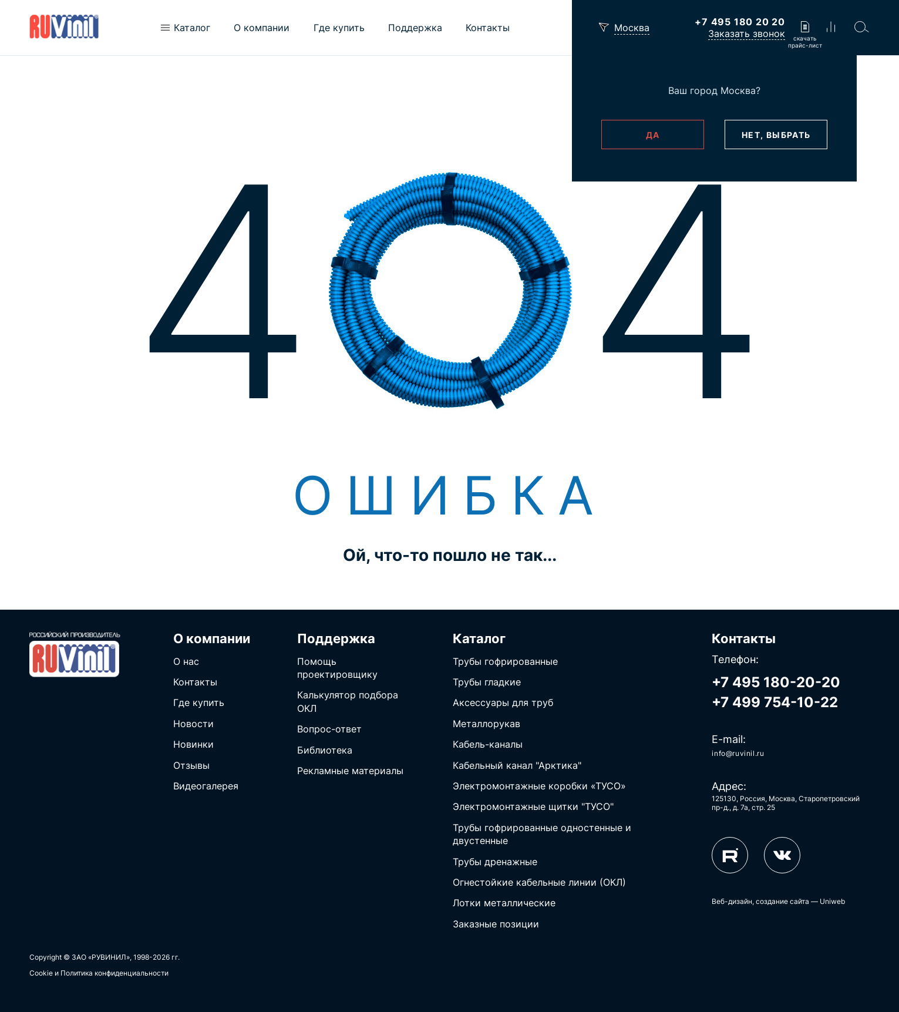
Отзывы (191, 765)
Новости (193, 723)
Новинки (193, 744)
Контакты (195, 682)
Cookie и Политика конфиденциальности (99, 973)
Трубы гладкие (487, 682)
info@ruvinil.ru (738, 753)
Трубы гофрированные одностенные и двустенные (542, 834)
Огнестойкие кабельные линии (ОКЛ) (539, 882)
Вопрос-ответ (329, 729)
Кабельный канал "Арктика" (517, 765)
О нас (186, 661)
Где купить (198, 702)
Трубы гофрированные (505, 661)
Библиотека (324, 750)
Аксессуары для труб (503, 702)
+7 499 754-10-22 (775, 702)
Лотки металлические (504, 903)
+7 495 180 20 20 (740, 22)
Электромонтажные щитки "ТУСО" (533, 806)
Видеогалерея (205, 786)
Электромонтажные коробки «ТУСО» (539, 786)
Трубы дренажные (495, 862)
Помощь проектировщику (337, 667)
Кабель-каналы (488, 744)
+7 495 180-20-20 (776, 682)
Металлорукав (486, 723)
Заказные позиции (496, 924)
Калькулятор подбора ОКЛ (347, 701)
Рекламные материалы (350, 770)
